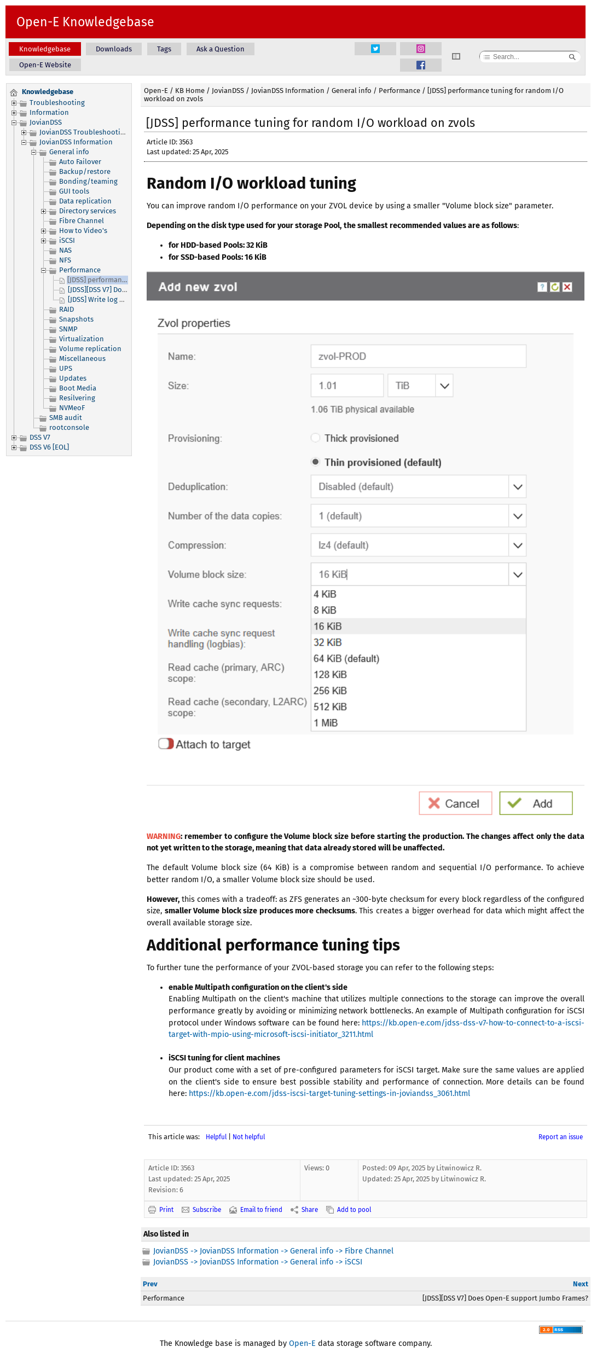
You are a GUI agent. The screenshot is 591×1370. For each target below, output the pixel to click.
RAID (66, 309)
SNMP (68, 329)
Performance (80, 270)
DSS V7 (40, 437)
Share (310, 1210)
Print (166, 1210)
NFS (65, 260)
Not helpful (249, 1137)
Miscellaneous (82, 358)
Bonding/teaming (88, 181)
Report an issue (560, 1137)
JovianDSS (46, 122)
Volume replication (90, 349)
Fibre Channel (81, 221)
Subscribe (207, 1210)
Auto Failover (80, 162)
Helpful (216, 1137)
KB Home (190, 90)
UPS (65, 368)
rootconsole (69, 427)
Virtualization (81, 339)
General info (69, 152)
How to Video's (83, 230)
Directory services (87, 211)
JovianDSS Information (76, 142)
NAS (65, 250)
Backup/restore (85, 171)
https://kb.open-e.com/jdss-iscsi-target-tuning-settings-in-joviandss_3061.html (329, 1093)
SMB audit (65, 417)
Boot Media (77, 388)
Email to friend (261, 1210)
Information (49, 112)
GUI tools (74, 191)
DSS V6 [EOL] (49, 447)
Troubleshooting (57, 102)
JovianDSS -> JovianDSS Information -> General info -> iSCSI (257, 1262)
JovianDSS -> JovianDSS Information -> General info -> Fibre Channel (273, 1251)
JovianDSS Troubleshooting (84, 132)
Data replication (85, 201)
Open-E (156, 90)
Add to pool (354, 1210)
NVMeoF (72, 408)
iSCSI (67, 240)
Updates (72, 378)
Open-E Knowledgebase (85, 22)
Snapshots (76, 319)
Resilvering (77, 398)
